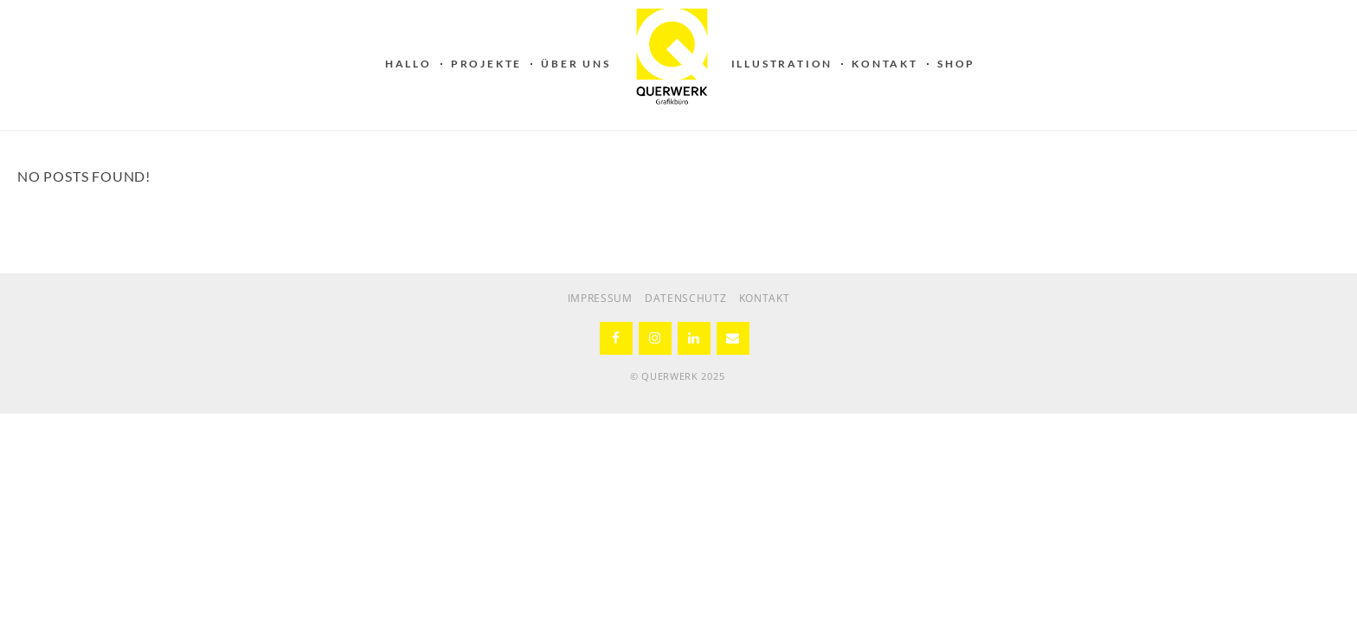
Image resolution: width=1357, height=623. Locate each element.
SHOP (956, 63)
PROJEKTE (486, 63)
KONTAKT (885, 63)
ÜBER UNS (575, 63)
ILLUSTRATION (782, 63)
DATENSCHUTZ (686, 298)
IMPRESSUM (600, 298)
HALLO (408, 63)
